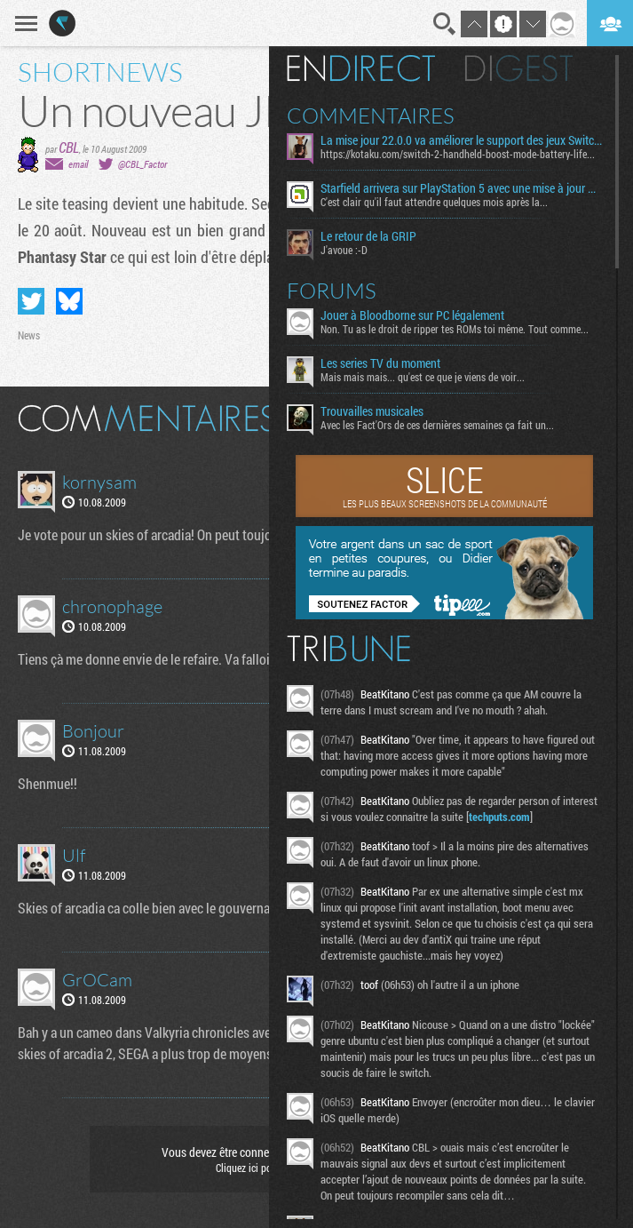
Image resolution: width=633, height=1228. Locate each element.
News (29, 335)
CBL (69, 147)
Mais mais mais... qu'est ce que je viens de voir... (422, 377)
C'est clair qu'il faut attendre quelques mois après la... (434, 201)
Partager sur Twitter (31, 301)
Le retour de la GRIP (368, 236)
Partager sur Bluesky (69, 301)
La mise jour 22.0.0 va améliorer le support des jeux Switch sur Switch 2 (461, 140)
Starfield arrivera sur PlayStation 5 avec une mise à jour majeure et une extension (461, 188)
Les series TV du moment (380, 363)
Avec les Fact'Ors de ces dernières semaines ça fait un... (437, 425)
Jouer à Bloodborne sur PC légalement (412, 315)
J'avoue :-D (344, 249)
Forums (331, 290)
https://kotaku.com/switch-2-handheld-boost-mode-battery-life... (457, 154)
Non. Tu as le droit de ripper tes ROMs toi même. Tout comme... (454, 329)
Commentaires (371, 115)
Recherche (444, 24)
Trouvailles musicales (371, 411)
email (78, 164)
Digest (519, 68)
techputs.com (499, 817)
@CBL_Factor (142, 164)
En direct (361, 68)
